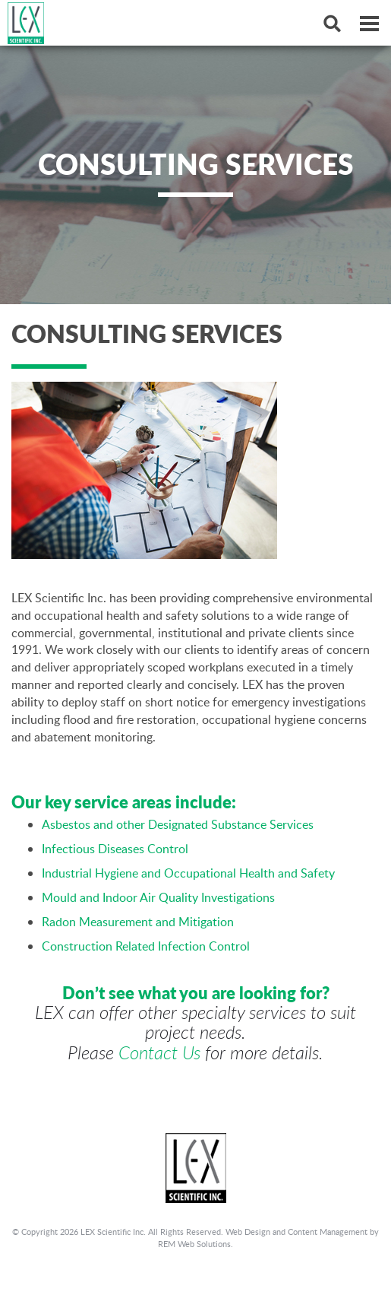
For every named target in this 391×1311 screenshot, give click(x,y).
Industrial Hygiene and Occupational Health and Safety (188, 873)
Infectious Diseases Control (115, 848)
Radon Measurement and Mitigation (138, 921)
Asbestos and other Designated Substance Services (178, 824)
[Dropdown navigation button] (369, 23)
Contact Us (159, 1052)
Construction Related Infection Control (146, 946)
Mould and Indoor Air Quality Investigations (158, 897)
